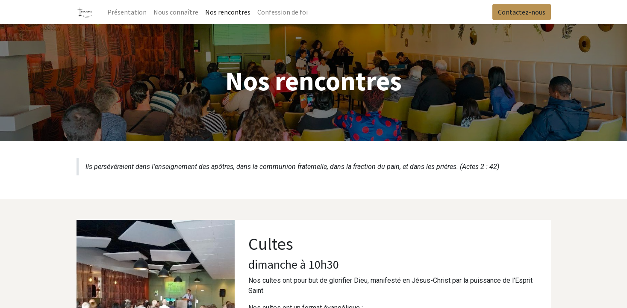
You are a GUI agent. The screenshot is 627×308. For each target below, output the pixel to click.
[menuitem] (127, 12)
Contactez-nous (521, 12)
